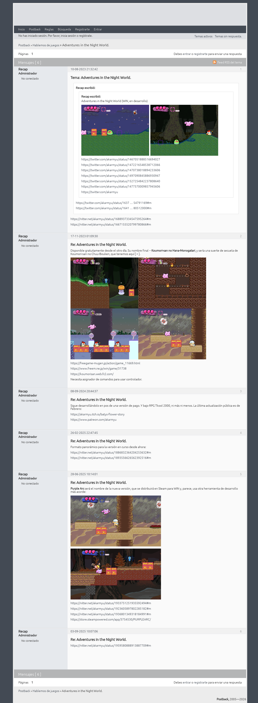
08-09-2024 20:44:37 (84, 391)
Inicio (21, 29)
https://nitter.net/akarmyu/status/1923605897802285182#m (111, 608)
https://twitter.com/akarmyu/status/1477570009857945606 (120, 186)
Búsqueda (64, 29)
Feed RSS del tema (230, 62)
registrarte (201, 54)
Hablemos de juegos (46, 45)
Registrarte (82, 29)
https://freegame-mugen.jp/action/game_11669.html (105, 363)
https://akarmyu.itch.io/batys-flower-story (98, 414)
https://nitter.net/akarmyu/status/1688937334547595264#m (111, 219)
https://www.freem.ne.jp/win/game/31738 (98, 368)
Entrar (98, 29)
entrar (187, 54)
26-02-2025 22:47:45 (84, 432)
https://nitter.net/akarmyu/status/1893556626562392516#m (111, 457)
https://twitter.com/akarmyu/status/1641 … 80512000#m (113, 208)
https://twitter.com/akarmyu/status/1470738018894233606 (120, 170)
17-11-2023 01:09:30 (84, 236)
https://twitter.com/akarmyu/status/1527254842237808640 (120, 181)
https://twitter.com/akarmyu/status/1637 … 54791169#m (113, 202)
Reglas (49, 29)
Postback (35, 29)
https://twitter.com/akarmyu (99, 192)
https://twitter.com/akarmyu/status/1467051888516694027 (120, 159)
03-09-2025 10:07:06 (84, 631)
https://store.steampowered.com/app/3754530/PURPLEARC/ (111, 619)
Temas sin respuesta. (228, 36)
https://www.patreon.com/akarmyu (94, 419)
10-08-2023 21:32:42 (84, 69)
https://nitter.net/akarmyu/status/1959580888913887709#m (111, 645)
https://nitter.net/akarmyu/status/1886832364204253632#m (111, 452)
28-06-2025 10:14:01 (84, 474)
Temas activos (203, 36)
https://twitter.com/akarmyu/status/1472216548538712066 (120, 164)
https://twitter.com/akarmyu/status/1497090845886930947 (120, 175)
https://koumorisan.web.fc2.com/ (92, 374)
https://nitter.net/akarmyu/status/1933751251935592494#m (111, 603)
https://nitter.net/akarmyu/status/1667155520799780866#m (111, 224)
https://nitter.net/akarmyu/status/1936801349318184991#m (111, 614)
